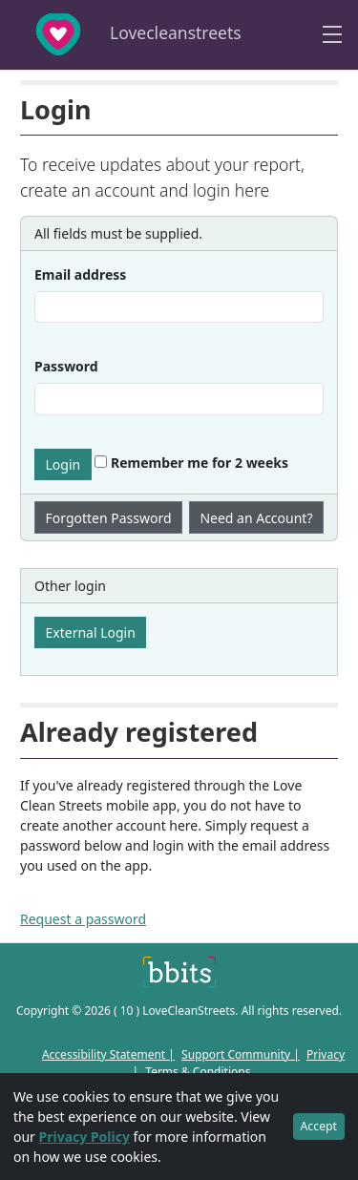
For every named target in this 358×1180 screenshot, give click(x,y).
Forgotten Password (109, 518)
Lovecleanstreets (126, 34)
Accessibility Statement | (108, 1054)
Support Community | (240, 1054)
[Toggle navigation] (332, 35)
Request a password (83, 919)
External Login (91, 632)
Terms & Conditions (197, 1072)
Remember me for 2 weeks (191, 462)
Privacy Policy (84, 1136)
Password (66, 366)
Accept (319, 1126)
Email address (80, 274)
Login (63, 464)
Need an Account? (256, 518)
